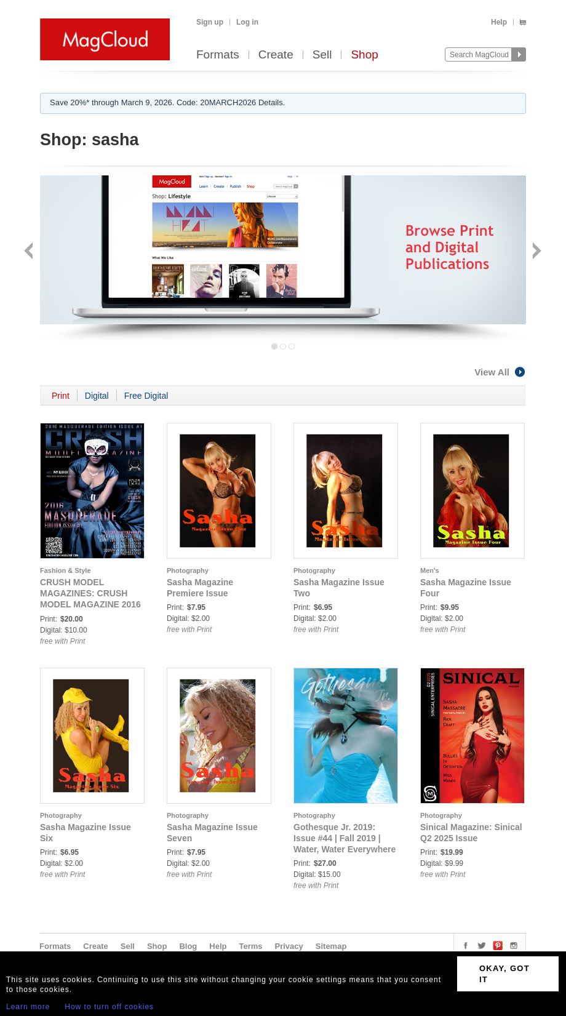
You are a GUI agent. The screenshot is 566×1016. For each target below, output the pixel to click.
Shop (364, 55)
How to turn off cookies (109, 1006)
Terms (250, 946)
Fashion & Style (65, 570)
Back (30, 252)
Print (61, 396)
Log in (247, 22)
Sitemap (331, 946)
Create (275, 55)
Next (535, 252)
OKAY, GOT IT (504, 974)
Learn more (28, 1006)
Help (499, 22)
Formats (217, 55)
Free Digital (146, 396)
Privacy (289, 946)
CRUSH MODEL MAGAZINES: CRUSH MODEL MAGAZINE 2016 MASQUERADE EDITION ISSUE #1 (90, 604)
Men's (429, 570)
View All (500, 372)
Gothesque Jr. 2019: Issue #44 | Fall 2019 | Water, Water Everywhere (344, 838)
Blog (188, 946)
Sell (322, 55)
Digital (97, 396)
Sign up (209, 22)
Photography (188, 570)
